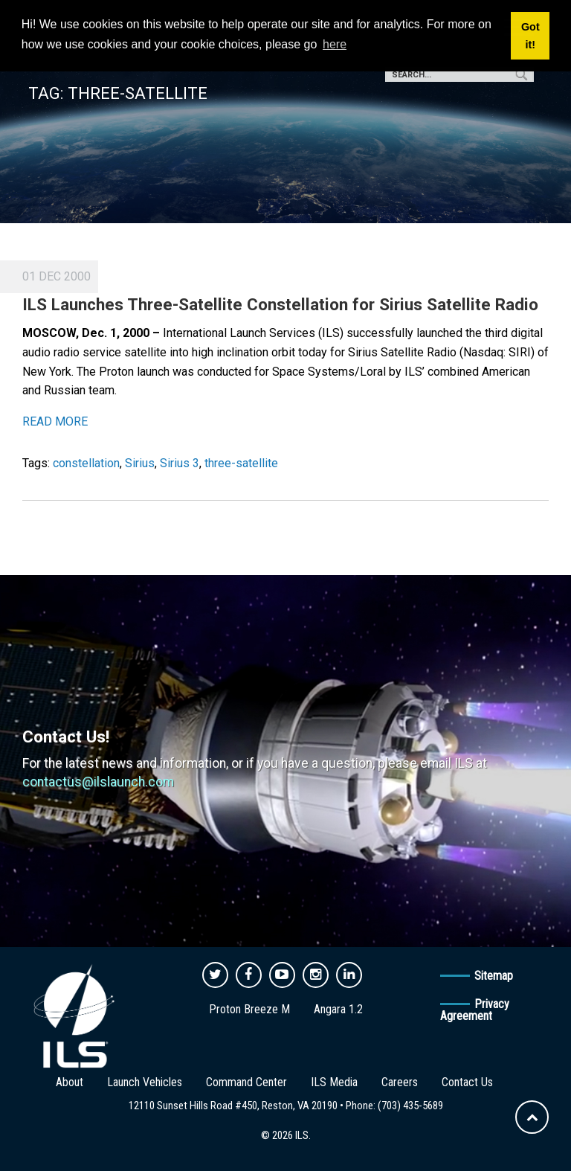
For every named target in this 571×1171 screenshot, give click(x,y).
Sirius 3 (179, 463)
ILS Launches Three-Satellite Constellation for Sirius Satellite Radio (280, 304)
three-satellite (241, 463)
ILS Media (334, 1082)
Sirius (140, 463)
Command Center (246, 1082)
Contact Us (467, 1082)
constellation (86, 463)
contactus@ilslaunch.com (98, 781)
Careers (399, 1082)
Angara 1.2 (338, 1009)
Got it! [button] (530, 36)
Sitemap (493, 976)
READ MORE (55, 421)
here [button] (334, 44)
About (69, 1082)
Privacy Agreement (474, 1010)
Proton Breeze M (249, 1009)
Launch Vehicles (144, 1082)
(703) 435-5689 (410, 1105)
